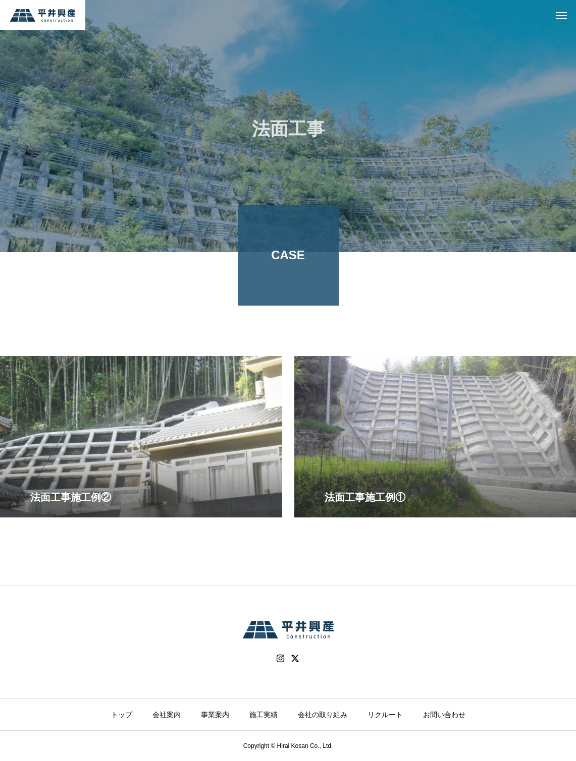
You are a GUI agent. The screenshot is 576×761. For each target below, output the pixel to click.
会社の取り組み (322, 715)
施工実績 (263, 715)
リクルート (385, 715)
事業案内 (215, 715)
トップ (121, 715)
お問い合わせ (444, 715)
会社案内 (166, 715)
